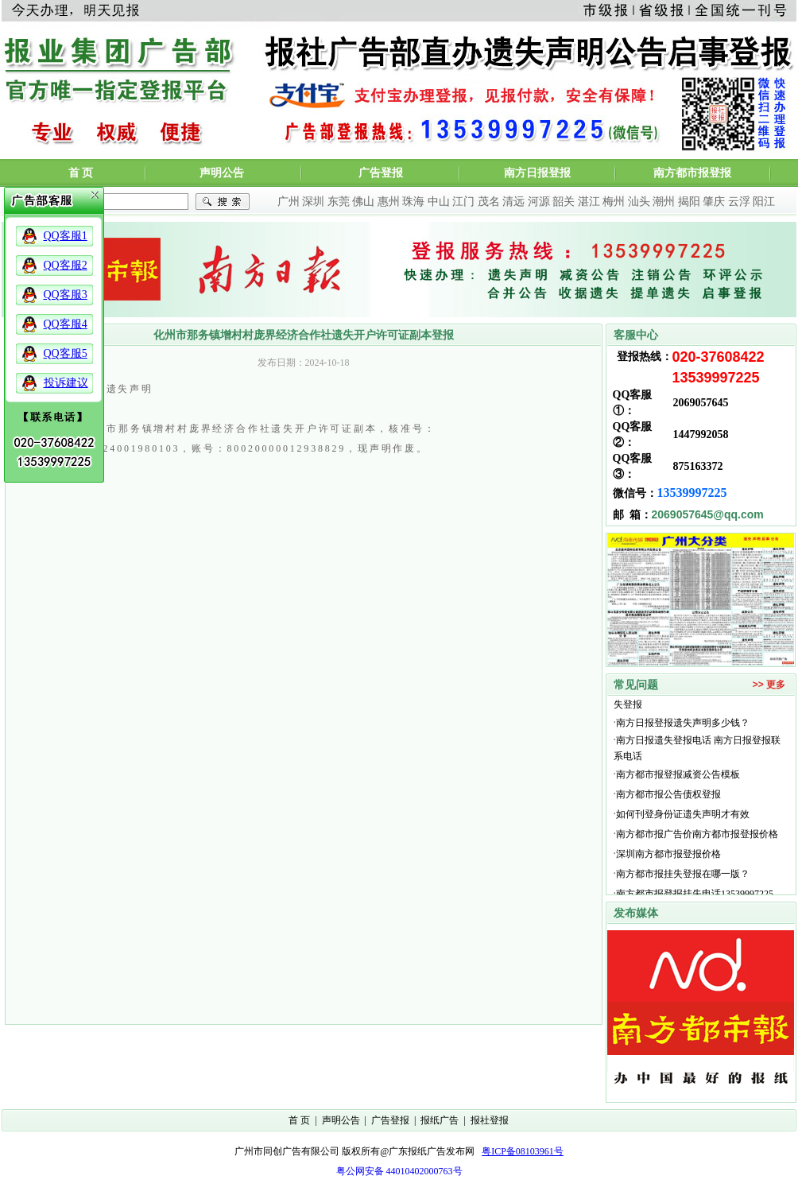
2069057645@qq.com (708, 514)
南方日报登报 (537, 173)
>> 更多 (769, 684)
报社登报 (490, 1120)
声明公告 (222, 173)
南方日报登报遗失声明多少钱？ (683, 724)
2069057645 (701, 403)
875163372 (698, 466)
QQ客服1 (65, 236)
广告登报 (380, 173)
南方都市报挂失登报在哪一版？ (683, 875)
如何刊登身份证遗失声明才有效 (683, 815)
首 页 (81, 173)
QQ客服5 (65, 353)
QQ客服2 (65, 265)
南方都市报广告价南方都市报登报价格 (697, 835)
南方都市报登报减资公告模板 (678, 776)
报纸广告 (439, 1120)
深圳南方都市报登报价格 (671, 855)
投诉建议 (66, 383)
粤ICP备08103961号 (523, 1151)
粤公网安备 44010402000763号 (399, 1171)
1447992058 (701, 434)
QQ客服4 (65, 324)
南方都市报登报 (692, 173)
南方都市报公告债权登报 (668, 795)
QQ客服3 (65, 295)
